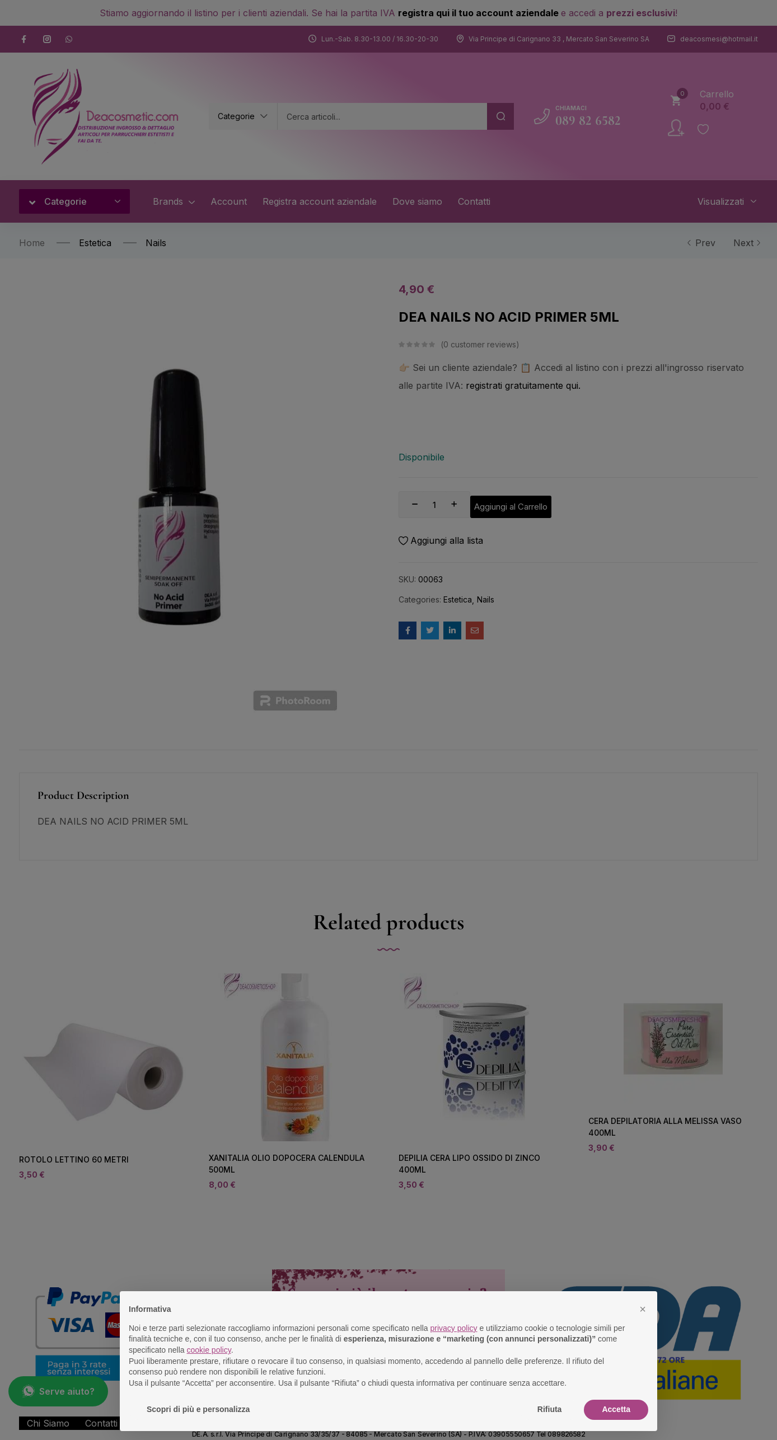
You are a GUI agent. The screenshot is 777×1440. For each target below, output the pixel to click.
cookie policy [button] (209, 1349)
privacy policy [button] (454, 1328)
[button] (643, 1309)
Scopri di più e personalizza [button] (198, 1409)
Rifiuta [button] (549, 1409)
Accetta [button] (616, 1409)
